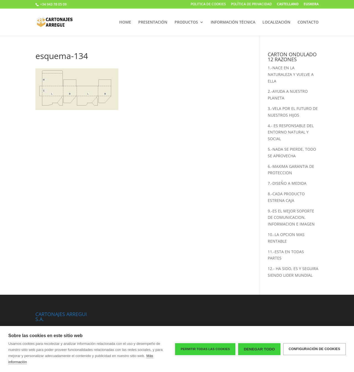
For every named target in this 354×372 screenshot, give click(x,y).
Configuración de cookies (314, 349)
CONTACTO (308, 22)
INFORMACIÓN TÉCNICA (233, 22)
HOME (125, 22)
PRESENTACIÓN (152, 22)
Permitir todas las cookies (205, 349)
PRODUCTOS (186, 22)
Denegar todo (259, 349)
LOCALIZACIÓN (276, 22)
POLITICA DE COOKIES (208, 4)
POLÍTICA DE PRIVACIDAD (251, 4)
